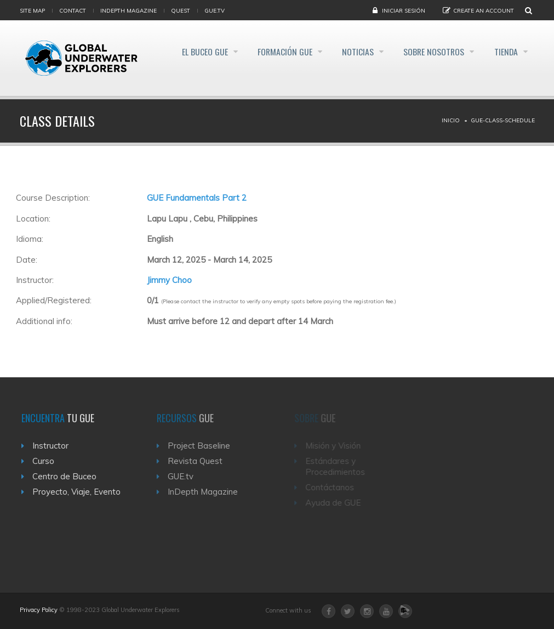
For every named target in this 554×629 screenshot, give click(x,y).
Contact (72, 10)
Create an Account (483, 10)
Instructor (54, 445)
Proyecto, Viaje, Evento (80, 491)
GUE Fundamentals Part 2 (197, 197)
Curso (47, 461)
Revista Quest (200, 461)
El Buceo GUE (188, 51)
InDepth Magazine (128, 10)
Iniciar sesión (403, 10)
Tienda (506, 51)
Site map (32, 10)
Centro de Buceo (68, 476)
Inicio (451, 120)
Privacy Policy (39, 610)
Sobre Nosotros (429, 51)
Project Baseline (204, 445)
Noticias (349, 51)
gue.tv (214, 10)
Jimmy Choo (169, 280)
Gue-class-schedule (503, 120)
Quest (180, 10)
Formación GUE (272, 51)
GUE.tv (186, 476)
